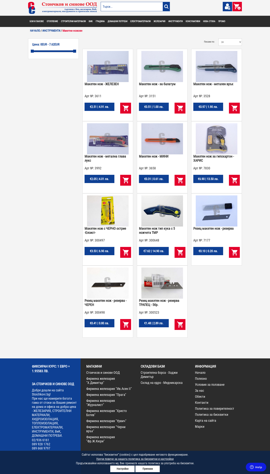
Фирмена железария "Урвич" (106, 421)
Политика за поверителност (214, 408)
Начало (200, 373)
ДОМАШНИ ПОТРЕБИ (117, 21)
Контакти (201, 402)
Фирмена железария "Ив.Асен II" (109, 389)
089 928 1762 (41, 444)
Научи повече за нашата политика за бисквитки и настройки (135, 459)
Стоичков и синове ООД (103, 373)
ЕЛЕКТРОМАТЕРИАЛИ (140, 21)
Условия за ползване (209, 385)
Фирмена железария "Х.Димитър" (100, 381)
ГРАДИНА (100, 21)
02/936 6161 (40, 440)
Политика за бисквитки (211, 414)
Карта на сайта (205, 420)
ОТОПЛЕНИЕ (52, 21)
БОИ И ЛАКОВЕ (37, 21)
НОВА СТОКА (209, 21)
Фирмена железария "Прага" (106, 395)
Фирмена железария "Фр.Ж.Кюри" (100, 439)
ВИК (91, 21)
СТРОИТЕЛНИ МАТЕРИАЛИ (73, 21)
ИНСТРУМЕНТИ (175, 21)
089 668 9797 (41, 448)
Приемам (147, 468)
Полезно (201, 379)
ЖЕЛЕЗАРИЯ (159, 21)
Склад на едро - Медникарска (162, 383)
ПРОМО (221, 21)
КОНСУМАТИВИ (193, 21)
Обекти (200, 396)
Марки (199, 426)
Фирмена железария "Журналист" (100, 403)
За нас (199, 391)
